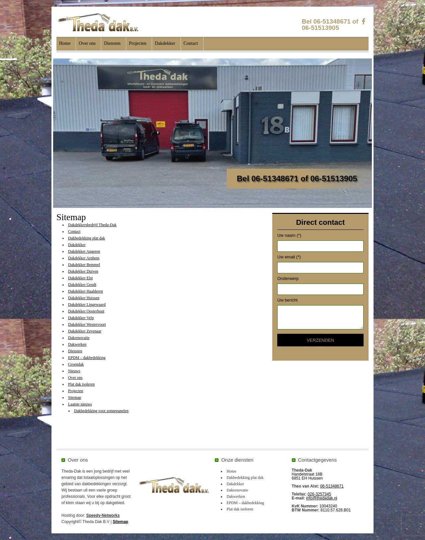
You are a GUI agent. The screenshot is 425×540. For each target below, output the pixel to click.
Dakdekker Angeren (84, 251)
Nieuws (74, 371)
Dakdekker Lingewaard (87, 304)
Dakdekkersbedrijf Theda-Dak (92, 225)
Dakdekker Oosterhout (86, 311)
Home (64, 43)
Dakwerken (77, 344)
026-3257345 (319, 494)
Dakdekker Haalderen (85, 291)
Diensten (112, 43)
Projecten (137, 43)
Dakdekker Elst (80, 278)
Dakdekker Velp (81, 317)
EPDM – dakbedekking (87, 357)
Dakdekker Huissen (83, 298)
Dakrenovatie (79, 337)
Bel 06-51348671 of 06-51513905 (330, 24)
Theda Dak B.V (98, 22)
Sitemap (74, 397)
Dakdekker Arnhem (83, 258)
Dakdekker (165, 43)
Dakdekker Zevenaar (84, 331)
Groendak (76, 364)
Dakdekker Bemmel (84, 264)
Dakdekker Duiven (83, 271)
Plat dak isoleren (81, 384)
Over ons (87, 43)
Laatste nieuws (80, 404)
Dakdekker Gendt (82, 284)
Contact (191, 43)
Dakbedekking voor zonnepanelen (101, 410)
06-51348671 (332, 486)
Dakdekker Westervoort (87, 324)
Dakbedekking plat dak (86, 238)
